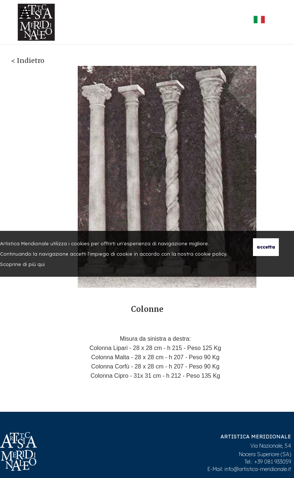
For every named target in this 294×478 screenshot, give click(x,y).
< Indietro (27, 60)
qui (41, 264)
